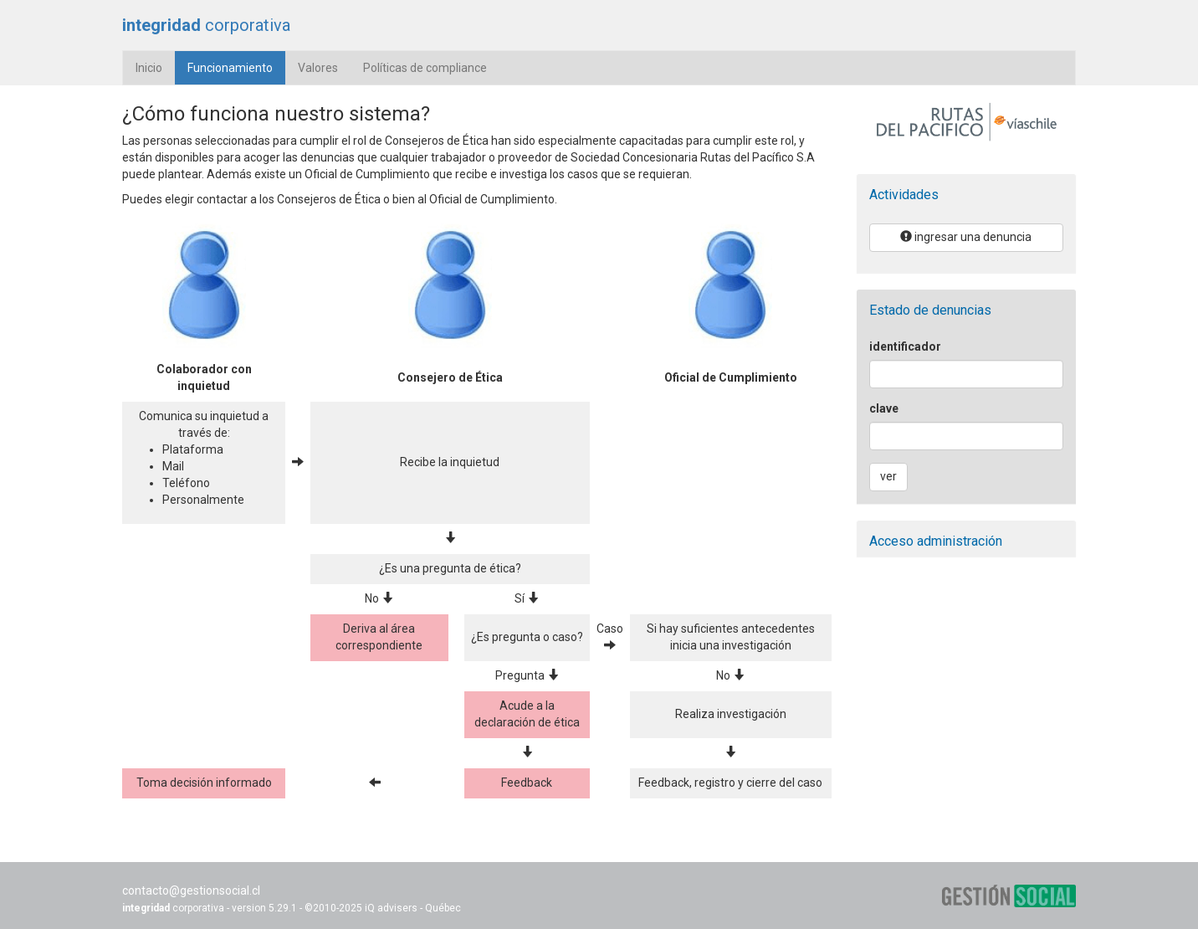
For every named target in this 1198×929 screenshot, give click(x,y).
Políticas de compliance (425, 67)
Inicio (149, 67)
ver (888, 476)
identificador (905, 346)
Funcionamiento (236, 66)
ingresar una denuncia (966, 237)
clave (883, 408)
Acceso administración (935, 541)
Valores (318, 67)
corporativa (206, 25)
